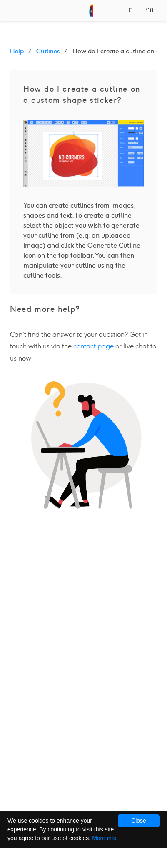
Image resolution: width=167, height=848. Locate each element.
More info (104, 838)
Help (17, 51)
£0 (150, 10)
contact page (93, 346)
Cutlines (48, 51)
